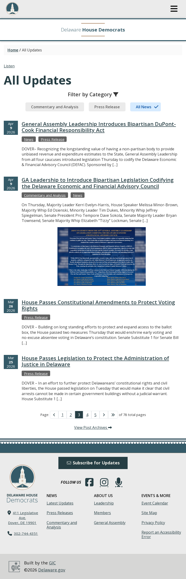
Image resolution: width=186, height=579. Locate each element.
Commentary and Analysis (62, 525)
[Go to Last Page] (113, 414)
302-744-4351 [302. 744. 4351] (26, 533)
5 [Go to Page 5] (95, 414)
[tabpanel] (93, 266)
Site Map (149, 512)
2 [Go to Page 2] (71, 414)
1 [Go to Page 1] (62, 414)
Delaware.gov (51, 570)
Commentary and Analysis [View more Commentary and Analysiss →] (45, 195)
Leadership (104, 503)
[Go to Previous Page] (54, 414)
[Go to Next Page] (104, 414)
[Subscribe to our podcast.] (118, 482)
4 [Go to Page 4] (87, 414)
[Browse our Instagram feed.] (104, 482)
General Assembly (109, 522)
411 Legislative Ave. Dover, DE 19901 (23, 517)
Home (13, 50)
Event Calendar (155, 503)
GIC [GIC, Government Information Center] (52, 563)
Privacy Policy (153, 522)
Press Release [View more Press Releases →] (53, 139)
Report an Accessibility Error (161, 534)
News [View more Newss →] (28, 139)
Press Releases (60, 512)
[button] (174, 8)
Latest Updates (60, 503)
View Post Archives (93, 427)
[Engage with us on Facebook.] (89, 482)
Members (102, 512)
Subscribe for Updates (93, 463)
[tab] (54, 106)
